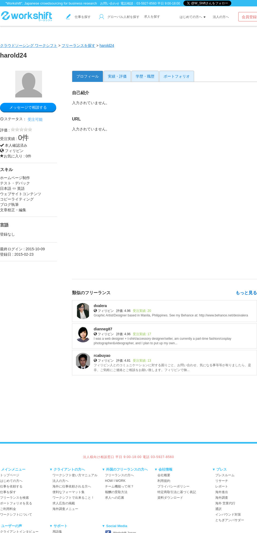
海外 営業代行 (225, 503)
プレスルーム (225, 475)
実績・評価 (117, 76)
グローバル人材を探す (119, 17)
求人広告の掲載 (63, 503)
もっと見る (246, 292)
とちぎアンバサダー (229, 520)
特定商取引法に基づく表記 (176, 492)
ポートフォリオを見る (16, 503)
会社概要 (163, 475)
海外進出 (221, 492)
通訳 (218, 509)
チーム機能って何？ (119, 486)
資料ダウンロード (170, 498)
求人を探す (152, 16)
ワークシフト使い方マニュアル (74, 475)
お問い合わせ (109, 3)
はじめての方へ (193, 17)
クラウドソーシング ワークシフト (28, 45)
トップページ (9, 475)
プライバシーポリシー (173, 486)
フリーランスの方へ (119, 475)
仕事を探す (78, 17)
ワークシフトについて (16, 514)
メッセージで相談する (28, 107)
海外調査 (221, 498)
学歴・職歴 (145, 76)
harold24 (107, 45)
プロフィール (87, 76)
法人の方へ (221, 17)
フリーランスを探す (78, 45)
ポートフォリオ (177, 76)
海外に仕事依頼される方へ (71, 486)
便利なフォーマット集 (68, 492)
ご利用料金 (8, 509)
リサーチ (221, 481)
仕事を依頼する (11, 486)
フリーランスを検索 (14, 498)
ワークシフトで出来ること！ (73, 498)
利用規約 (163, 481)
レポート (221, 486)
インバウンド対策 (228, 514)
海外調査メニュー (65, 509)
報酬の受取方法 (116, 492)
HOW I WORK (115, 481)
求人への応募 (114, 498)
